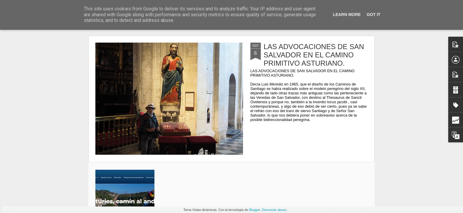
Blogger (254, 210)
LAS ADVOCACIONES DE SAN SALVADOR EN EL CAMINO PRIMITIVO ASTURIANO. (314, 55)
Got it (374, 14)
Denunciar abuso (274, 210)
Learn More (347, 14)
